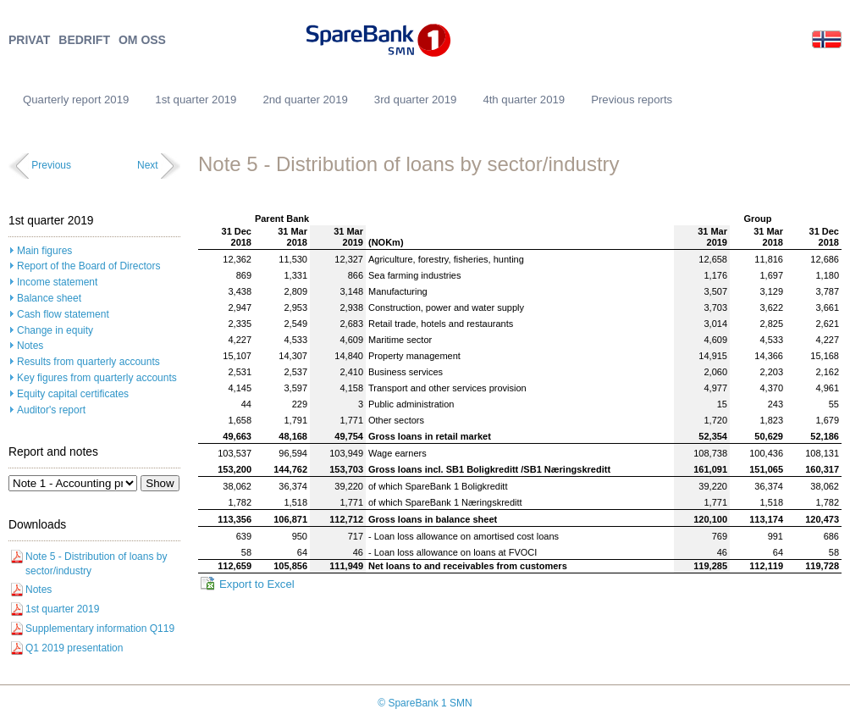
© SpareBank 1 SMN (425, 703)
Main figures (44, 251)
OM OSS (142, 40)
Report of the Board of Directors (88, 266)
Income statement (57, 282)
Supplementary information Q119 (99, 628)
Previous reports (631, 99)
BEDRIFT (84, 40)
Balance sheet (49, 298)
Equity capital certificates (73, 394)
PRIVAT (29, 40)
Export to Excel (257, 584)
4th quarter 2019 (524, 99)
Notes (30, 346)
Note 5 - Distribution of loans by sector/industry (96, 564)
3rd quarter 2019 (415, 99)
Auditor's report (51, 410)
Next (147, 165)
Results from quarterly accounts (88, 362)
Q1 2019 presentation (74, 648)
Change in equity (55, 330)
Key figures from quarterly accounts (97, 378)
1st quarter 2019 (195, 99)
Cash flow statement (63, 314)
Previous (51, 165)
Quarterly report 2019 (76, 99)
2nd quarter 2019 (304, 99)
